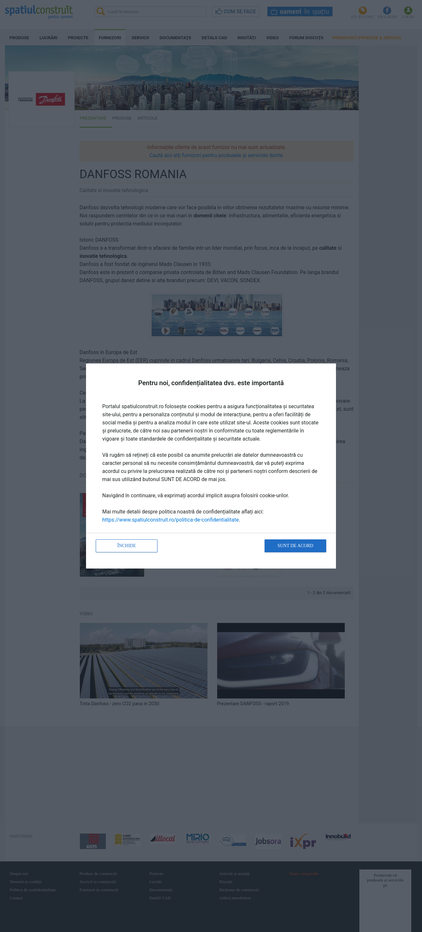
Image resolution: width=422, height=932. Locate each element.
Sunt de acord (295, 545)
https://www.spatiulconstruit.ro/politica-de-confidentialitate (170, 520)
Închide (126, 545)
